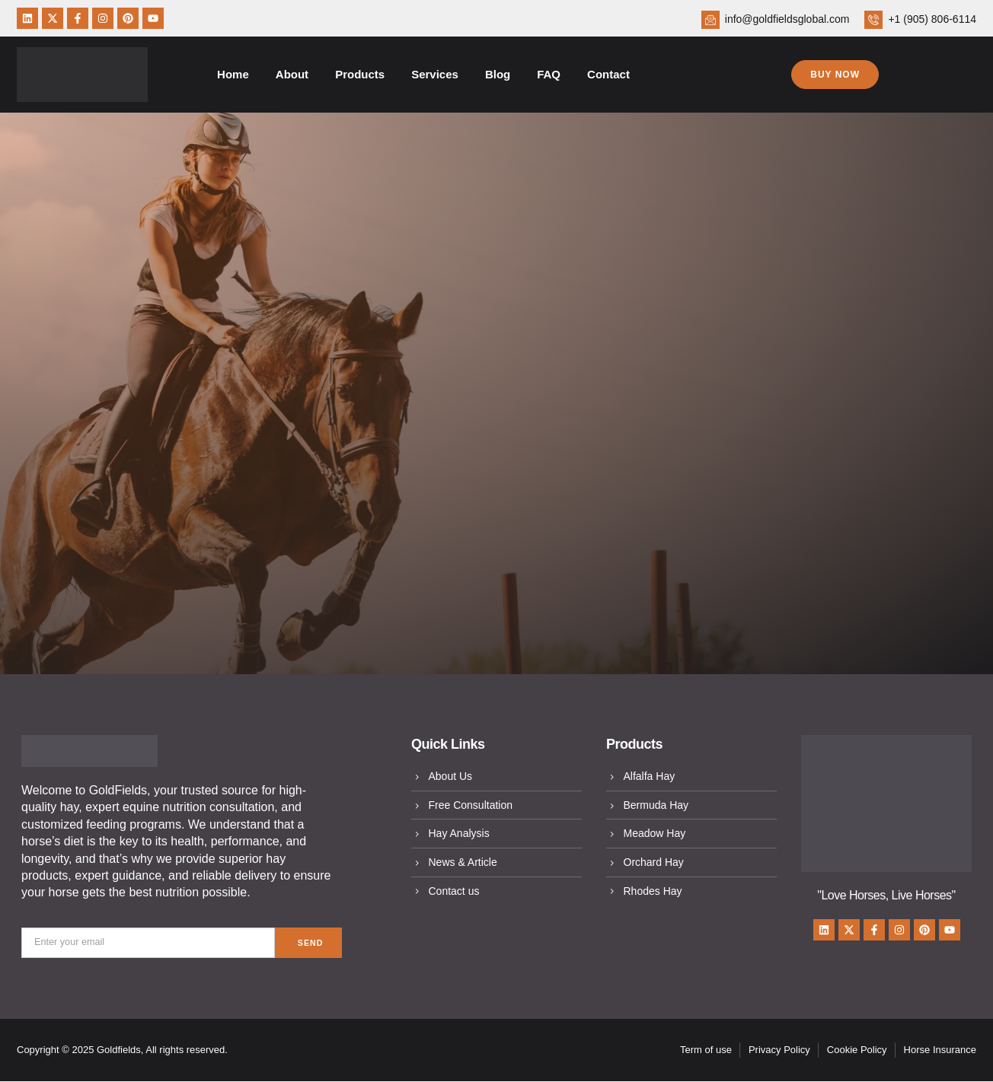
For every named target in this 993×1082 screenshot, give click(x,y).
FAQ (548, 74)
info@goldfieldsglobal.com (787, 19)
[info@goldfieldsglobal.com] (710, 20)
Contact (608, 74)
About (292, 74)
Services (434, 74)
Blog (497, 74)
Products (360, 74)
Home (233, 74)
